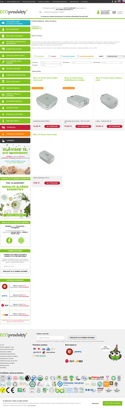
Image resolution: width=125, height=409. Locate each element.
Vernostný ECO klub (29, 1)
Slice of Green (50, 21)
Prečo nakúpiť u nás (13, 1)
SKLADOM (39, 56)
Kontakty (85, 1)
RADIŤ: (101, 56)
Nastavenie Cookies (7, 358)
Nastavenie (95, 403)
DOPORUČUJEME (67, 56)
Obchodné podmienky (60, 1)
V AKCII (52, 56)
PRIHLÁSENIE (105, 12)
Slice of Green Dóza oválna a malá (109, 79)
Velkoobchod (74, 1)
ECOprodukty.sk (37, 21)
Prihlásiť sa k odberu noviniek (15, 271)
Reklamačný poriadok (7, 363)
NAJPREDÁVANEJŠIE (85, 56)
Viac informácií (32, 405)
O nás (2, 1)
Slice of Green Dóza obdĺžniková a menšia (74, 79)
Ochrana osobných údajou (9, 356)
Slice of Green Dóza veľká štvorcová (45, 79)
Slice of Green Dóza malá (45, 134)
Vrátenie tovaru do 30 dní (8, 361)
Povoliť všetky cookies (112, 403)
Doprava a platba (43, 1)
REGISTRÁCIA (105, 13)
